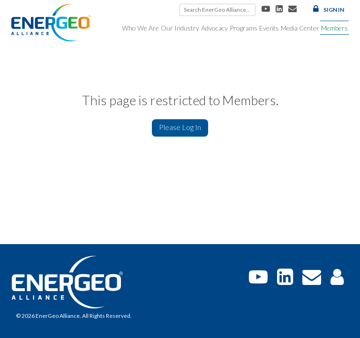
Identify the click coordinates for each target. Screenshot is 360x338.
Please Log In (180, 127)
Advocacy (214, 28)
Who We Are (140, 28)
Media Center (300, 28)
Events (269, 28)
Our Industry (180, 28)
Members (334, 28)
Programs (243, 28)
